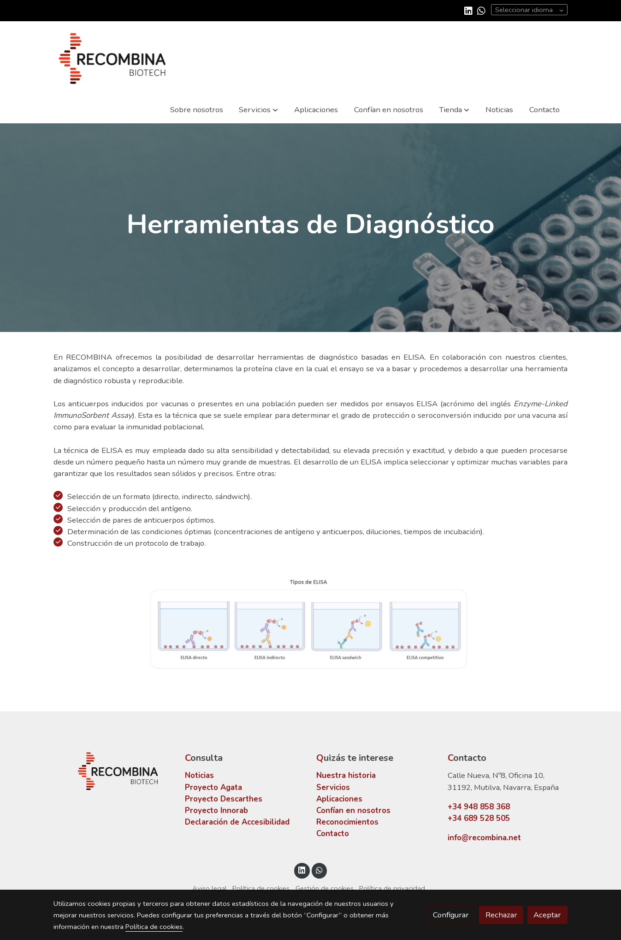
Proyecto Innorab (216, 810)
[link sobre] (113, 771)
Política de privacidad (392, 888)
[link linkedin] (468, 10)
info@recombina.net (484, 837)
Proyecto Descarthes (223, 799)
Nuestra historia (346, 775)
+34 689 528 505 (479, 818)
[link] (112, 58)
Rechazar (501, 915)
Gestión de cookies (325, 888)
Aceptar (547, 915)
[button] (258, 109)
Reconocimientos (347, 822)
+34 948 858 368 (479, 806)
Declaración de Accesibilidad (237, 822)
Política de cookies (261, 888)
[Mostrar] (308, 622)
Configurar (451, 915)
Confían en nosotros (353, 810)
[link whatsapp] (481, 10)
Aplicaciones (339, 799)
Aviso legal (209, 888)
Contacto (332, 833)
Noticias (199, 775)
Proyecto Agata (213, 787)
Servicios (333, 787)
